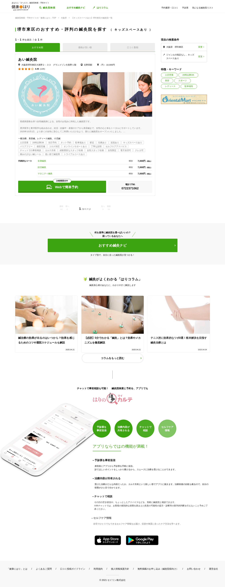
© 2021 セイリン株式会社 (112, 580)
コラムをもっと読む (112, 358)
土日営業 (169, 75)
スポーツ (182, 80)
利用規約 (98, 569)
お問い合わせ (194, 569)
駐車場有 (189, 86)
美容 (167, 80)
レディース (170, 86)
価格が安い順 (85, 47)
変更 (200, 47)
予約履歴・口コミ (169, 7)
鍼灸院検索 (49, 7)
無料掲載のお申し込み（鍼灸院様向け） (158, 569)
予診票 (185, 7)
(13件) (42, 69)
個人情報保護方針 (120, 569)
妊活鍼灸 (42, 167)
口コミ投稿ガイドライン (72, 569)
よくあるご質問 (44, 569)
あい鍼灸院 (27, 59)
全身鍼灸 (42, 161)
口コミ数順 (132, 47)
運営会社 (213, 569)
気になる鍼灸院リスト (202, 7)
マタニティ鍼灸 (45, 173)
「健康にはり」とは (17, 569)
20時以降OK (188, 75)
